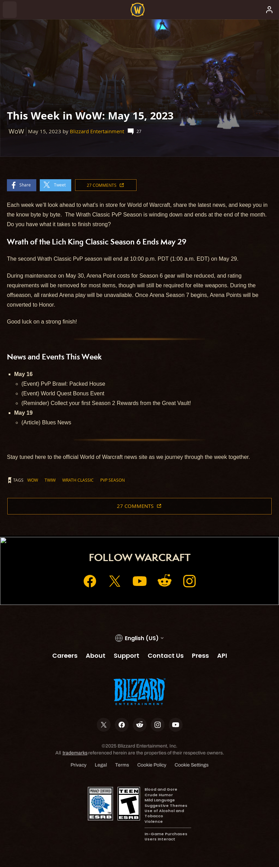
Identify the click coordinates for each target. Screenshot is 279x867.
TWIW (50, 480)
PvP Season (112, 480)
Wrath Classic (78, 480)
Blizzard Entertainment (97, 131)
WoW (32, 480)
